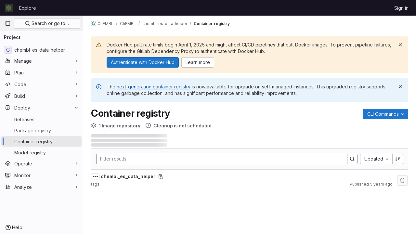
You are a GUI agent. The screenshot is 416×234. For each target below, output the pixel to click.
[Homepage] (9, 8)
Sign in (401, 8)
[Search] (218, 159)
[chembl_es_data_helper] (41, 50)
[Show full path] (95, 176)
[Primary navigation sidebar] (8, 23)
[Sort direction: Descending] (398, 159)
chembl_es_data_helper (128, 176)
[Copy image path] (160, 176)
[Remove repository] (402, 180)
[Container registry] (41, 141)
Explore (27, 8)
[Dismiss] (400, 45)
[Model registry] (41, 152)
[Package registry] (41, 130)
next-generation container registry (153, 86)
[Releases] (41, 119)
